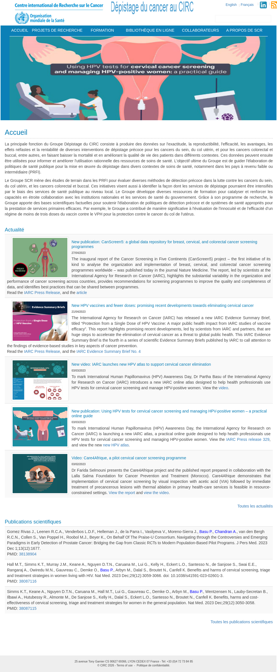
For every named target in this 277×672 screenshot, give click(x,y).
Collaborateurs (200, 30)
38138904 (27, 554)
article (82, 292)
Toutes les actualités (255, 506)
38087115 (27, 608)
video (223, 388)
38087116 (27, 581)
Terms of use (124, 665)
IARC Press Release (42, 292)
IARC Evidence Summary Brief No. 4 (109, 351)
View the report (122, 492)
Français (247, 5)
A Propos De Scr (244, 30)
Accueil (19, 30)
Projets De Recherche (57, 30)
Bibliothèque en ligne (150, 30)
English (231, 5)
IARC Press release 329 (247, 439)
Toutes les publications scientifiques (241, 622)
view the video (156, 492)
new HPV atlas (116, 445)
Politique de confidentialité (153, 665)
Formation (102, 30)
